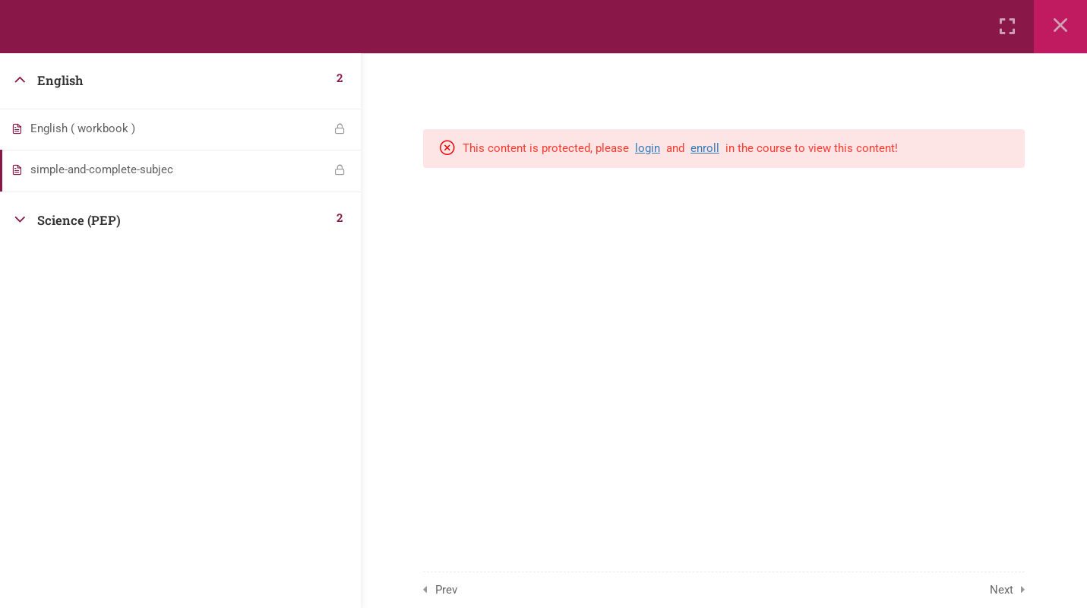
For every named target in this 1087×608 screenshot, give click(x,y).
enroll (704, 148)
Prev (446, 590)
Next (1001, 590)
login (647, 148)
